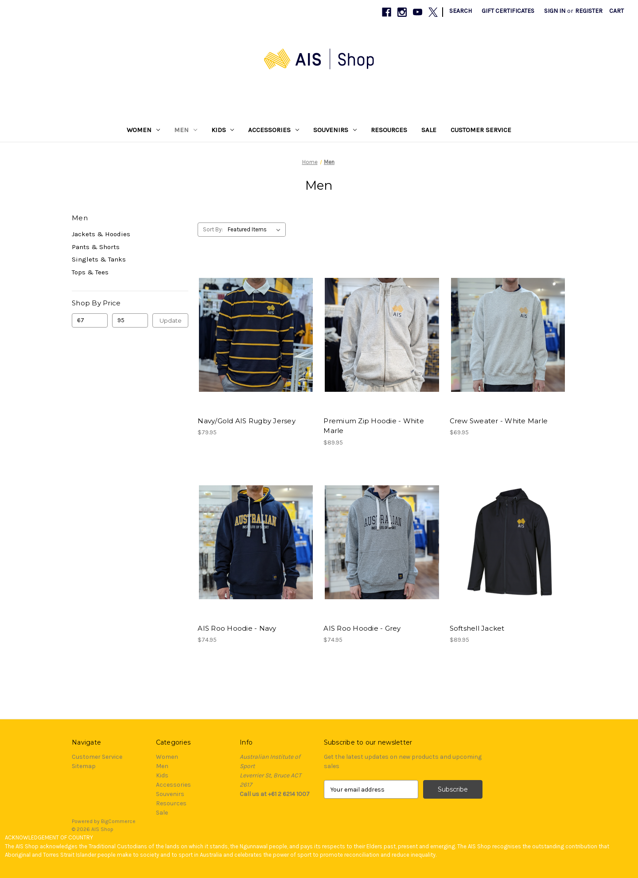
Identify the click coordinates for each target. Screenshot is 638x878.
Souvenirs (335, 130)
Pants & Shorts (96, 247)
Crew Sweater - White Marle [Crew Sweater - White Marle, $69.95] (499, 421)
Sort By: (213, 229)
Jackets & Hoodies (101, 234)
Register (589, 11)
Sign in (554, 11)
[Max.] (130, 320)
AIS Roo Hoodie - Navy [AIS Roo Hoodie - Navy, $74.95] (237, 628)
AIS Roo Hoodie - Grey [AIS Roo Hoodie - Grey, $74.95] (362, 628)
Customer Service (481, 130)
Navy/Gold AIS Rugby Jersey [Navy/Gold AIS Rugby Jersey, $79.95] (247, 421)
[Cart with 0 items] (616, 11)
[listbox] (255, 229)
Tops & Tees (90, 272)
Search (460, 11)
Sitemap (84, 766)
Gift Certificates (508, 11)
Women (143, 130)
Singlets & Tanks (99, 259)
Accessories (273, 130)
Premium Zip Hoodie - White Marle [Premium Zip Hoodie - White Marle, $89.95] (373, 426)
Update (171, 320)
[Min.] (90, 320)
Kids (222, 130)
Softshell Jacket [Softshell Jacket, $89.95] (477, 628)
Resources (389, 130)
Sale (428, 130)
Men (185, 130)
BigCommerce (118, 821)
